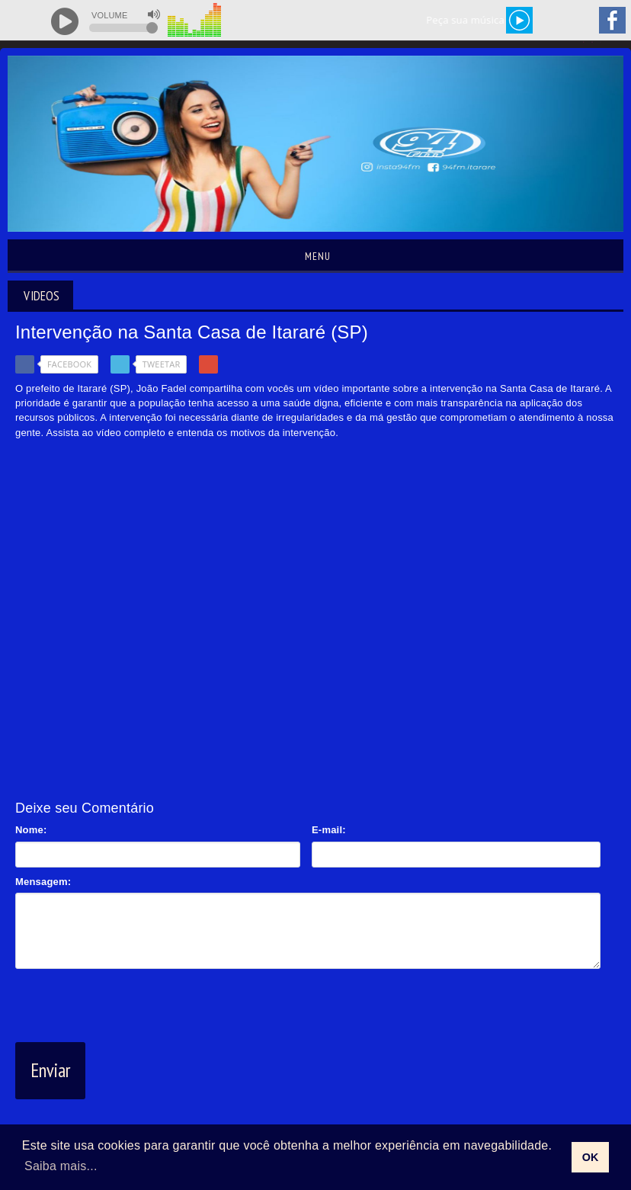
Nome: (30, 830)
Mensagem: (43, 881)
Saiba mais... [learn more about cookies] (61, 1166)
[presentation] (131, 1002)
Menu (316, 256)
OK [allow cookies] (590, 1157)
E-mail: (329, 830)
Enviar (50, 1070)
